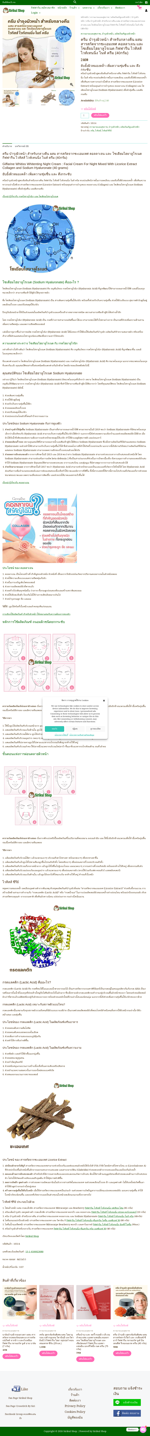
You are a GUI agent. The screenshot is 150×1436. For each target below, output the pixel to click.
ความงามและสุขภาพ (99, 17)
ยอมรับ (54, 728)
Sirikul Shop (32, 1236)
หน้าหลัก (62, 8)
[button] (104, 700)
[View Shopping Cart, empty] (140, 10)
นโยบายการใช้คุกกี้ (61, 735)
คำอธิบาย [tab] (7, 146)
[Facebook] (146, 2)
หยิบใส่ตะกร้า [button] (11, 1356)
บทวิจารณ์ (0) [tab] (22, 146)
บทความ (89, 7)
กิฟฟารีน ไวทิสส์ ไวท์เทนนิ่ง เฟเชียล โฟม (104, 1208)
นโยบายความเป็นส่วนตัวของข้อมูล (81, 735)
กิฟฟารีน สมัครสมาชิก (43, 8)
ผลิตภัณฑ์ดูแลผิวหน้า (120, 17)
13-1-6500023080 (34, 1252)
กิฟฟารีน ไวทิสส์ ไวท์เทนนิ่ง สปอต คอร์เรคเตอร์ (113, 1212)
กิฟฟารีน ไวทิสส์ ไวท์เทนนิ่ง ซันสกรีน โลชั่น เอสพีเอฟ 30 (93, 1220)
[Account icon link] (146, 10)
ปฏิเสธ (75, 728)
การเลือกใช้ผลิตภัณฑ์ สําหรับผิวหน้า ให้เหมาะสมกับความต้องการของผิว (36, 614)
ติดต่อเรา (120, 8)
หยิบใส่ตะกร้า (100, 115)
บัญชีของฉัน (75, 1417)
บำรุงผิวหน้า (108, 34)
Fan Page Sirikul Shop (20, 1398)
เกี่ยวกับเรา (105, 7)
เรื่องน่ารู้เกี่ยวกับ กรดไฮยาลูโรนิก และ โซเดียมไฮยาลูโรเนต (30, 196)
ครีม (92, 130)
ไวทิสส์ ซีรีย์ (107, 130)
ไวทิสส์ (98, 130)
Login (36, 12)
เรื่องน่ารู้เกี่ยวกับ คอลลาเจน (15, 483)
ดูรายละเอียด (95, 728)
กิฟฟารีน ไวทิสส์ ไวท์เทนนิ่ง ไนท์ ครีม (116, 1216)
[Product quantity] (85, 115)
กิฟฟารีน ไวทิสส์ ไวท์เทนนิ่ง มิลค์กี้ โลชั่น (112, 1225)
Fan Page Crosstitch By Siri (20, 1406)
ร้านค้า (74, 7)
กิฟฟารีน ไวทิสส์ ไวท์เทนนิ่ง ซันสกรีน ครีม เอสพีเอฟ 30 (80, 1229)
